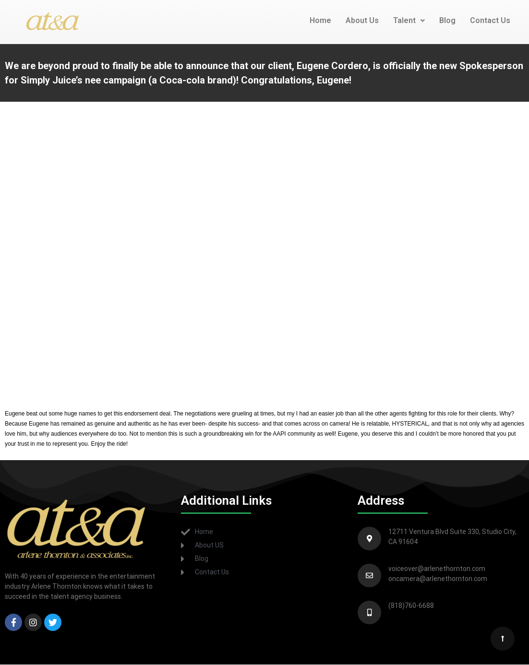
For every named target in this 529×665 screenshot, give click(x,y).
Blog (447, 20)
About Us (362, 20)
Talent (409, 20)
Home (320, 20)
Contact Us (490, 20)
